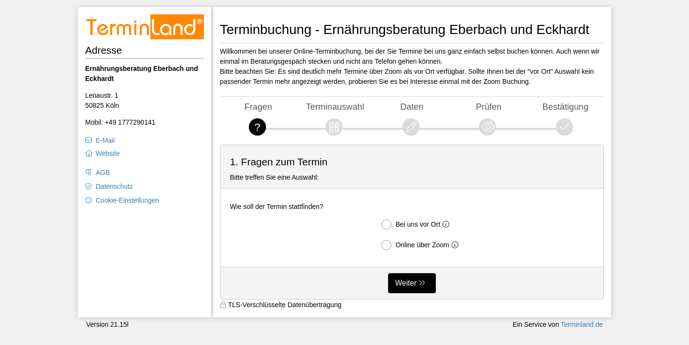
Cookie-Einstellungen (127, 200)
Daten (411, 107)
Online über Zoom (421, 245)
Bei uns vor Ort (417, 224)
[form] (412, 222)
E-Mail (105, 140)
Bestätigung (566, 107)
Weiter (406, 283)
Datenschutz (114, 186)
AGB (103, 172)
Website (108, 153)
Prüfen (488, 107)
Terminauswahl (335, 107)
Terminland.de (582, 324)
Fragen (258, 107)
